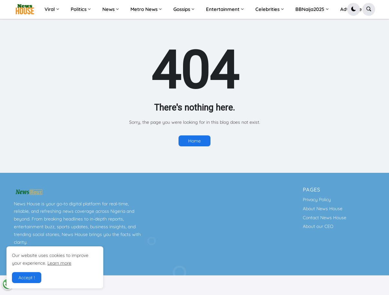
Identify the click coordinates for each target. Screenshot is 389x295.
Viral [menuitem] (50, 9)
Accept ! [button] (26, 277)
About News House (323, 208)
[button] (353, 9)
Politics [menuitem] (79, 9)
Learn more (59, 263)
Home (194, 141)
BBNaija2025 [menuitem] (309, 9)
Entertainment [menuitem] (223, 9)
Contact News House (324, 218)
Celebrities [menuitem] (267, 9)
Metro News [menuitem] (144, 9)
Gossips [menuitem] (181, 9)
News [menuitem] (108, 9)
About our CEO (318, 226)
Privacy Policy (317, 199)
